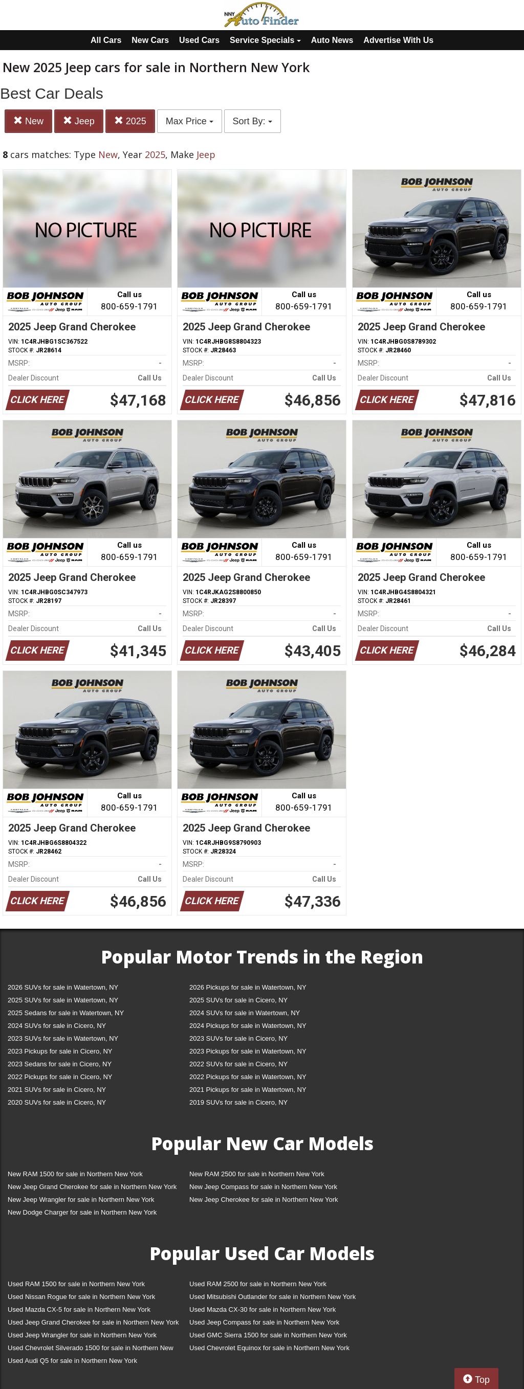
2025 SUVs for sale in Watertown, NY (63, 1000)
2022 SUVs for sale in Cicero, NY (238, 1064)
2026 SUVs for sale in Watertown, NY (63, 987)
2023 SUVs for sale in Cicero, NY (238, 1038)
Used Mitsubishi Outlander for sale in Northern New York (272, 1297)
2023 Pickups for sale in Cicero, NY (60, 1051)
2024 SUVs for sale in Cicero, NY (57, 1025)
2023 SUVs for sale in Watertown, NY (63, 1038)
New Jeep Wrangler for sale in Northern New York (81, 1199)
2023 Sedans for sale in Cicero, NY (60, 1064)
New (28, 121)
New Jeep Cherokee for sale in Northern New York (263, 1199)
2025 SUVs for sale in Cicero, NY (238, 1000)
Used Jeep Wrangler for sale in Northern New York (82, 1335)
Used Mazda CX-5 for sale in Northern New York (79, 1309)
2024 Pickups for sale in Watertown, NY (248, 1025)
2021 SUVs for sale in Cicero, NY (57, 1089)
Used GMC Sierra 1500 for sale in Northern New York (268, 1335)
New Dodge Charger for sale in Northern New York (82, 1212)
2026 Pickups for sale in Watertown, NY (248, 987)
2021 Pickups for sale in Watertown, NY (248, 1089)
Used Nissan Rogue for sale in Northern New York (81, 1297)
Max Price (189, 121)
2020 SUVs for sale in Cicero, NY (57, 1102)
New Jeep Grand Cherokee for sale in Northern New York (92, 1187)
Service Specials (265, 40)
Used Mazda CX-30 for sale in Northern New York (262, 1309)
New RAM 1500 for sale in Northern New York (75, 1174)
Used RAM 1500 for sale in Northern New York (76, 1284)
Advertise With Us (398, 40)
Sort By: (252, 121)
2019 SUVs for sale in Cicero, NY (238, 1102)
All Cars (106, 40)
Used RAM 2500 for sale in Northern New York (257, 1284)
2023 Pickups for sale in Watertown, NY (248, 1051)
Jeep (79, 121)
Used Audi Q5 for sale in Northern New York (72, 1360)
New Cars (150, 40)
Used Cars (199, 40)
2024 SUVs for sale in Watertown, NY (244, 1013)
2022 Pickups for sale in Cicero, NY (60, 1077)
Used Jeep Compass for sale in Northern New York (264, 1322)
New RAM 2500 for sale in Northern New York (256, 1174)
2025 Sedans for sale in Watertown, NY (66, 1013)
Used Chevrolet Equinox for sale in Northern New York (269, 1348)
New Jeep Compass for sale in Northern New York (263, 1187)
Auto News (332, 40)
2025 (130, 121)
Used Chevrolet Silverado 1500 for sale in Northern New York (90, 1350)
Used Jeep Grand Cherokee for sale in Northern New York (93, 1322)
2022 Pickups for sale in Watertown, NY (248, 1077)
